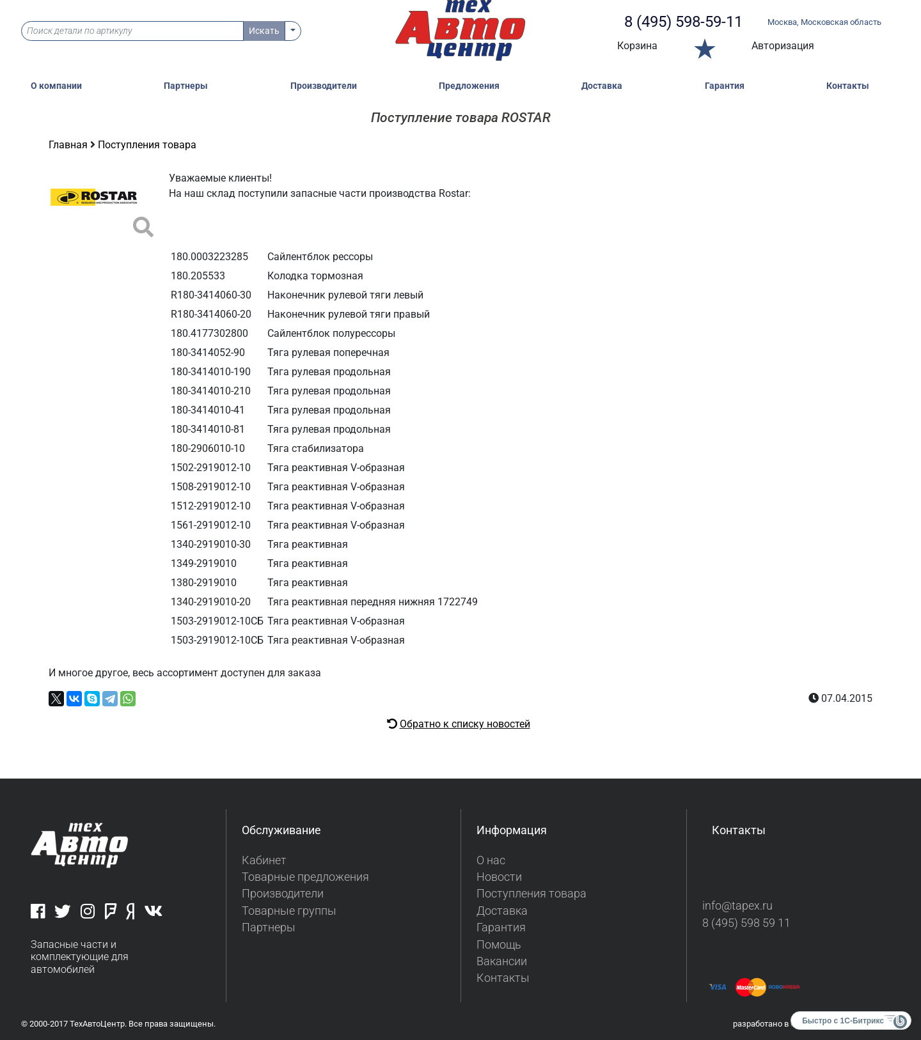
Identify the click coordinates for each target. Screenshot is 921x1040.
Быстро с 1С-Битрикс (843, 1020)
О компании (56, 86)
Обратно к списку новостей (465, 724)
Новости (499, 877)
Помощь (498, 944)
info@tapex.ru (737, 905)
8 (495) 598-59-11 (683, 22)
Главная (69, 145)
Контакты (847, 86)
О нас (490, 860)
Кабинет (264, 860)
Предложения (469, 86)
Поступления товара (147, 145)
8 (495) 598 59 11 (746, 923)
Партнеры (186, 86)
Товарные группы (289, 910)
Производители (323, 86)
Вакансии (501, 961)
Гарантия (724, 86)
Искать (264, 31)
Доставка (601, 86)
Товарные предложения (305, 877)
